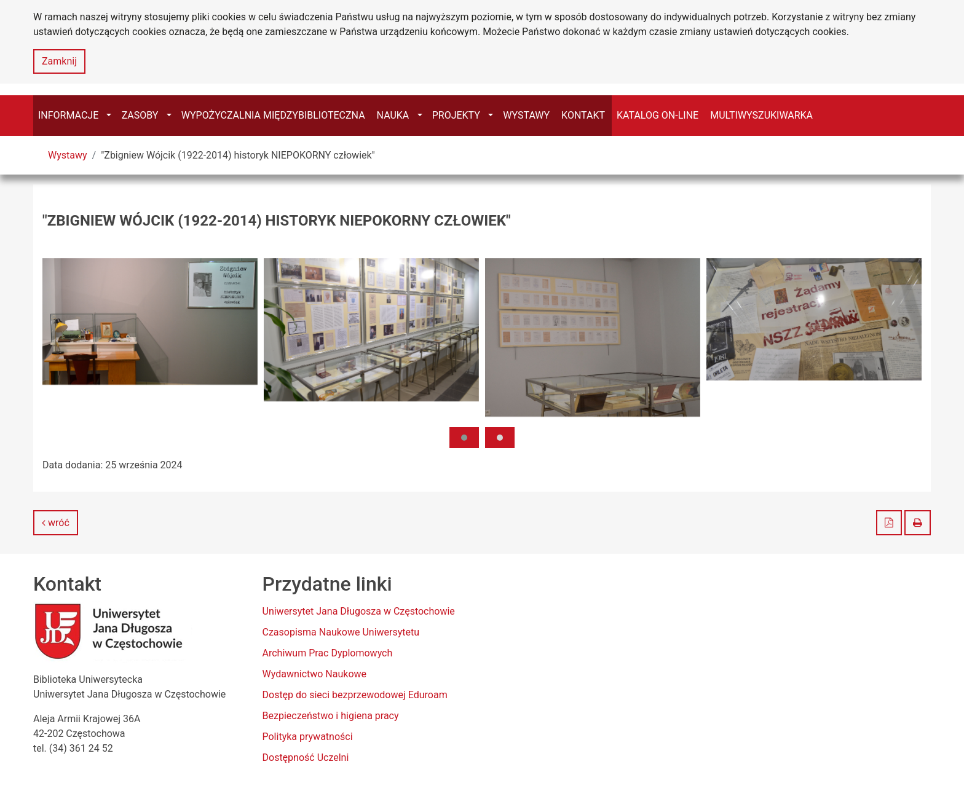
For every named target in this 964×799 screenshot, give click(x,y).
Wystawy (67, 155)
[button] (464, 437)
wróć (55, 522)
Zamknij (59, 61)
